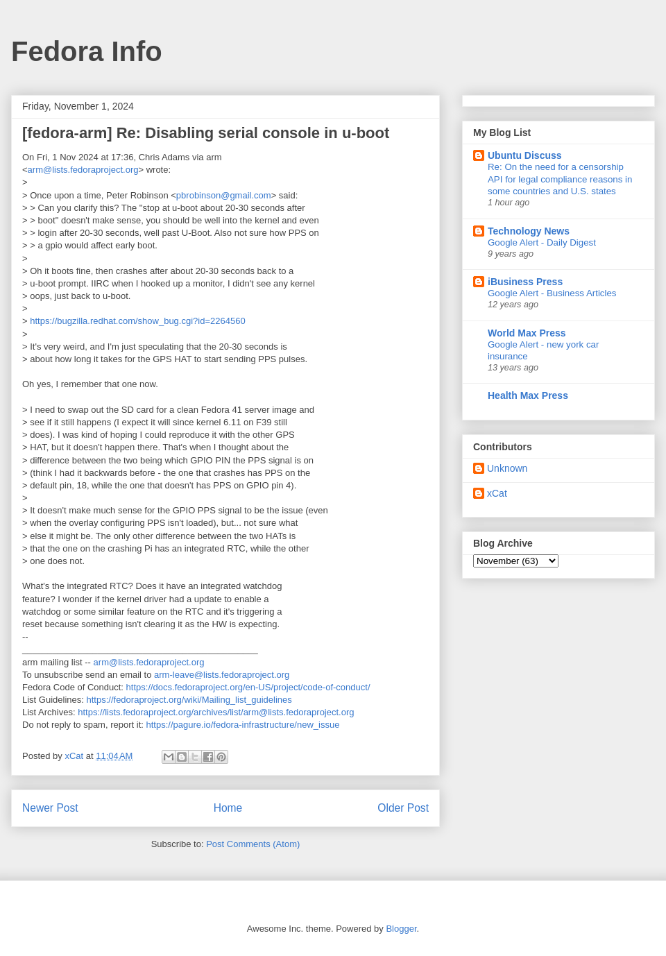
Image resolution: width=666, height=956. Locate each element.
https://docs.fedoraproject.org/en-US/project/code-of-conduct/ (248, 687)
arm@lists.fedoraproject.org (83, 169)
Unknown (507, 468)
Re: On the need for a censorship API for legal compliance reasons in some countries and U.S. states (560, 179)
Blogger (401, 928)
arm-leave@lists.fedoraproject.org (221, 674)
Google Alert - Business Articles (552, 293)
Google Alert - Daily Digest (542, 242)
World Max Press (527, 333)
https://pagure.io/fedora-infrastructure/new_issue (242, 724)
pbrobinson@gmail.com (223, 195)
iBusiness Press (525, 281)
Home (228, 808)
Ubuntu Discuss (525, 155)
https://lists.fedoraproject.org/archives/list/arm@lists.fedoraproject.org (216, 712)
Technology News (529, 231)
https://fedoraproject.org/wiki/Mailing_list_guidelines (189, 699)
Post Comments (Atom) (253, 844)
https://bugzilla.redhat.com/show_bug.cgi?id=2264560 (137, 321)
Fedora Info (86, 51)
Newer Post (50, 808)
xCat (497, 493)
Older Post (403, 808)
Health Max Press (528, 395)
